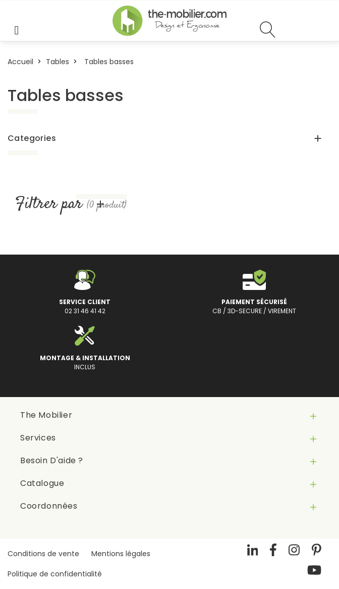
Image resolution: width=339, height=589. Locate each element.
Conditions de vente (43, 554)
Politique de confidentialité (55, 574)
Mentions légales (120, 554)
